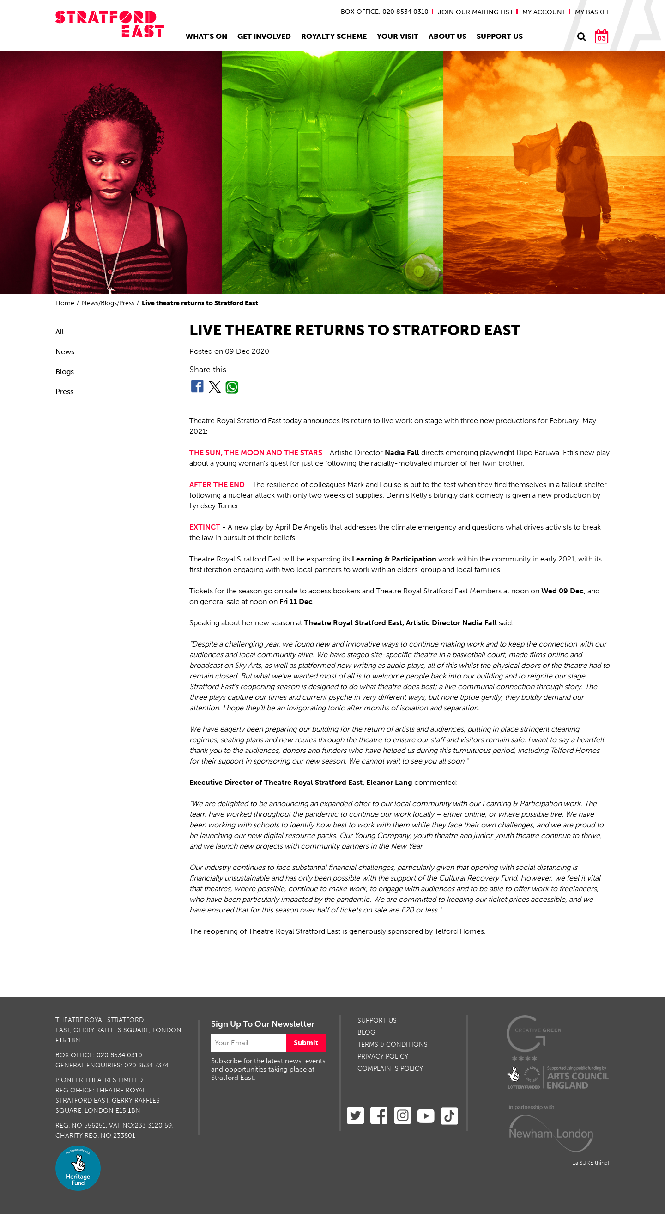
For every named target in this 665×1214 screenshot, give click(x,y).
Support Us (500, 36)
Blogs (64, 371)
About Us (447, 36)
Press (64, 391)
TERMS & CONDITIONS (392, 1044)
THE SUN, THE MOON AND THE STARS (255, 452)
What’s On (206, 36)
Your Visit (397, 36)
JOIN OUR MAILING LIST (475, 12)
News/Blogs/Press (108, 303)
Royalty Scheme (334, 36)
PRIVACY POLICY (382, 1056)
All (59, 331)
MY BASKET (592, 12)
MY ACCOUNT (544, 12)
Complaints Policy (390, 1068)
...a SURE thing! (590, 1162)
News (64, 351)
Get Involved (264, 36)
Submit (306, 1043)
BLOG (366, 1032)
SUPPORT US (377, 1020)
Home (64, 303)
